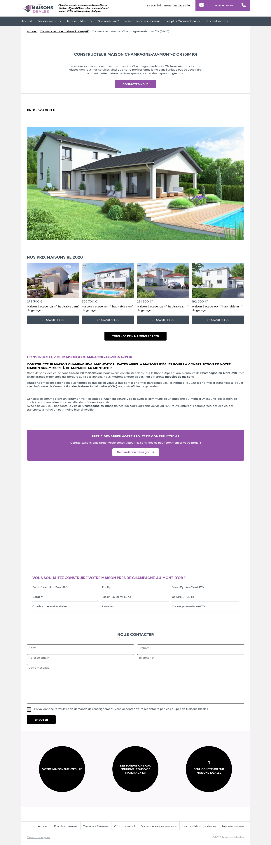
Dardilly (37, 596)
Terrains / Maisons (79, 21)
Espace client (183, 5)
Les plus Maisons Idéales (183, 21)
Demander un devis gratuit (135, 452)
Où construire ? (108, 21)
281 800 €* (145, 301)
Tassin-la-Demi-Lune (116, 596)
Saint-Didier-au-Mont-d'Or (50, 587)
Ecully (106, 587)
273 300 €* (35, 301)
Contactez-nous (222, 5)
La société (154, 5)
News (167, 5)
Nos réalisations (217, 21)
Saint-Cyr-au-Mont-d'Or (188, 587)
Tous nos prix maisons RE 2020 (135, 336)
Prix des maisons (49, 21)
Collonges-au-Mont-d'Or (189, 606)
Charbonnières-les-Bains (49, 606)
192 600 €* (200, 301)
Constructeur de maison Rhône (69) (64, 31)
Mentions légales (38, 837)
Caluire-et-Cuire (183, 596)
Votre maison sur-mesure (142, 21)
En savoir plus (53, 319)
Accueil (26, 21)
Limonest (108, 606)
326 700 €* (90, 301)
